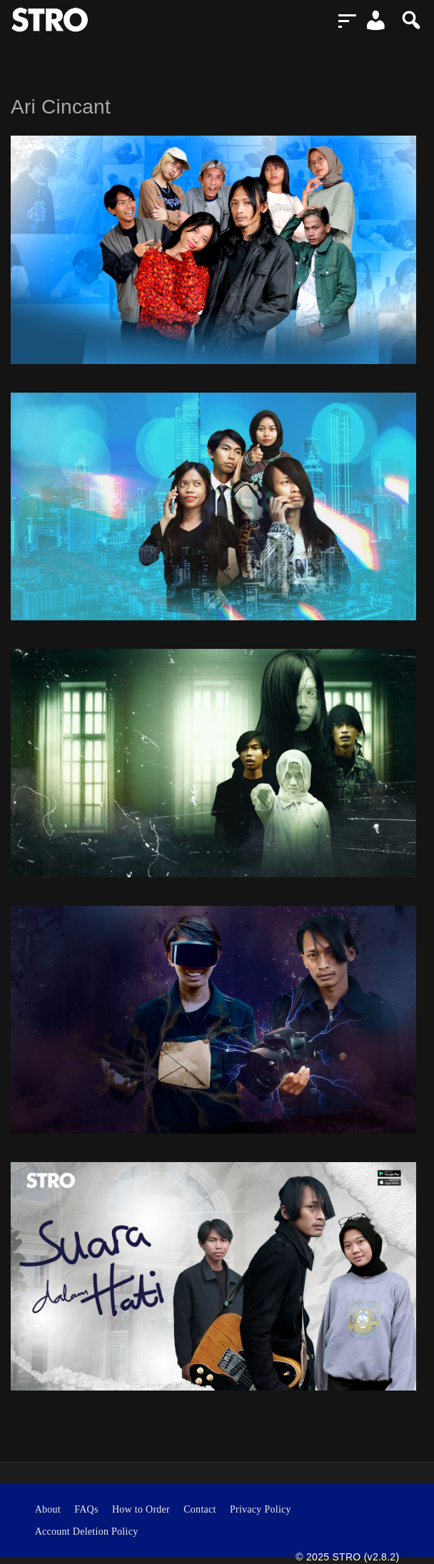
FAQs (86, 1509)
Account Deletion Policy (86, 1531)
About (48, 1509)
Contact (199, 1509)
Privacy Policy (260, 1509)
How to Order (141, 1509)
